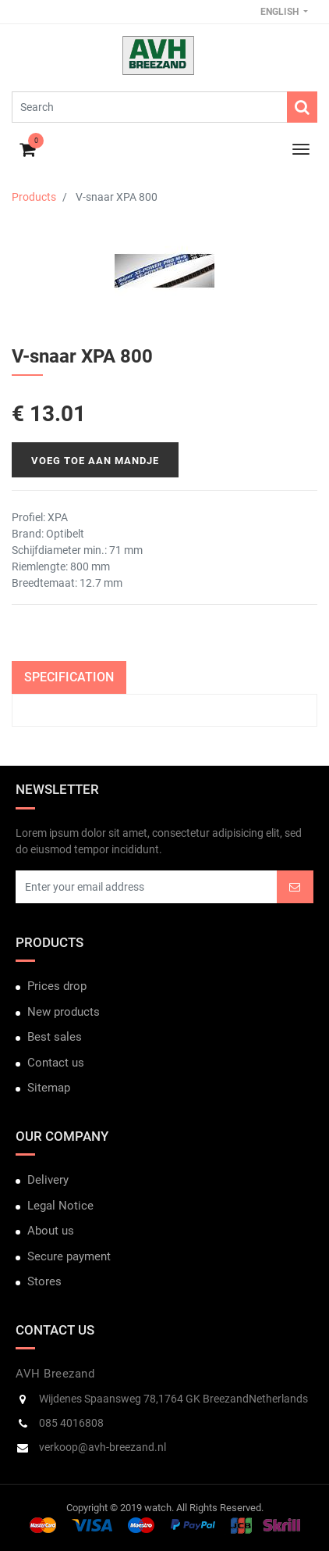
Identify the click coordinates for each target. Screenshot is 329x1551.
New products (63, 1012)
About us (50, 1231)
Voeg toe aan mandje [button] (95, 460)
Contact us (55, 1063)
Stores (44, 1281)
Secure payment (69, 1256)
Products (34, 197)
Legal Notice (60, 1206)
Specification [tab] (69, 677)
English (280, 11)
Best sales (54, 1037)
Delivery (48, 1180)
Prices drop (57, 986)
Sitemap (48, 1088)
